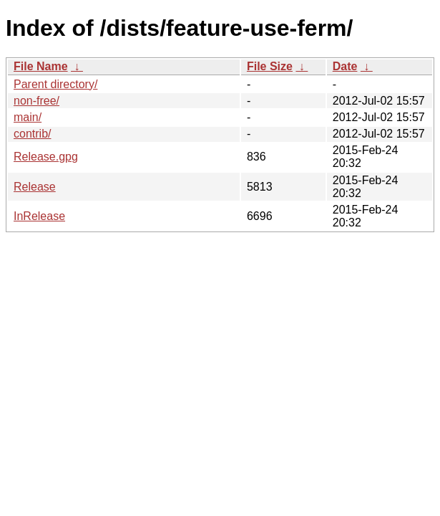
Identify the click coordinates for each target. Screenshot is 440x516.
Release (35, 187)
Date (345, 66)
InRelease (39, 216)
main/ (27, 117)
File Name (41, 66)
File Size (270, 66)
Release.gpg (46, 156)
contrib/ (32, 134)
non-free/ (36, 101)
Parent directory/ (55, 84)
